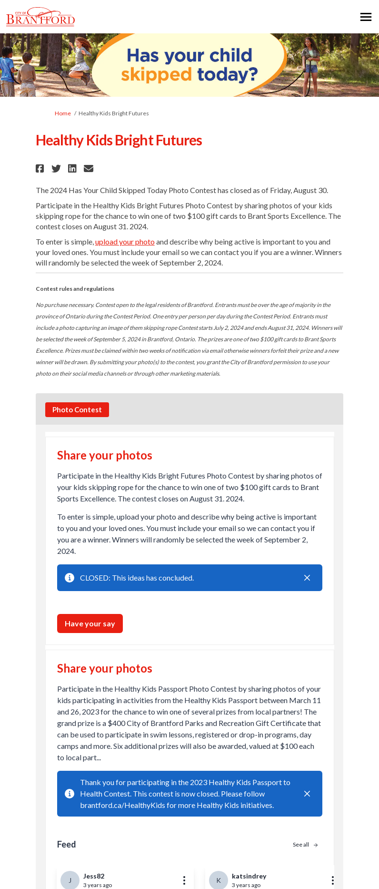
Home (63, 113)
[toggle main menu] (366, 17)
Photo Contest (77, 409)
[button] (41, 168)
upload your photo (125, 241)
